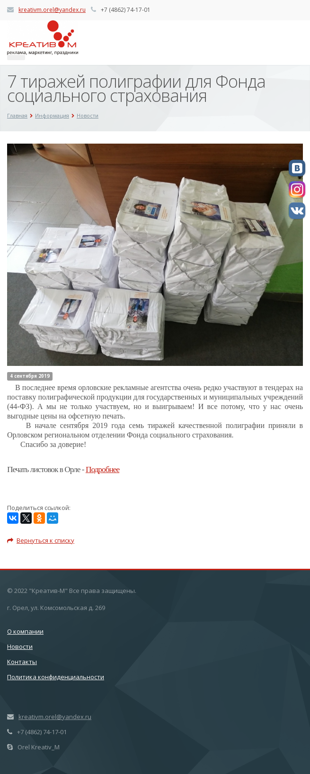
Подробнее (102, 469)
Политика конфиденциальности (55, 677)
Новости (20, 646)
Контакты (22, 661)
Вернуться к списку (40, 540)
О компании (25, 631)
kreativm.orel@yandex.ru (52, 10)
